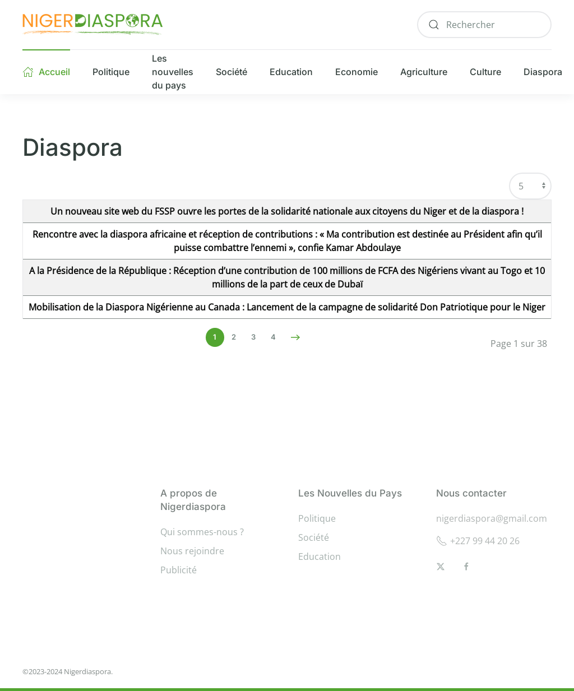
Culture (485, 71)
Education (291, 71)
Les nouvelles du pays (172, 72)
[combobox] (484, 24)
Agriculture (423, 71)
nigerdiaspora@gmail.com (491, 518)
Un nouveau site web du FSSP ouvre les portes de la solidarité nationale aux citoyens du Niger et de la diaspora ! (287, 211)
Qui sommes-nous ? (202, 532)
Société (231, 71)
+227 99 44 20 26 (478, 541)
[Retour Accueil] (92, 24)
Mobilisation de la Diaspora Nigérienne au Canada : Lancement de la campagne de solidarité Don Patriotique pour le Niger (287, 307)
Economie (356, 71)
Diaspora (543, 71)
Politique (110, 71)
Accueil (46, 71)
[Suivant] (296, 337)
